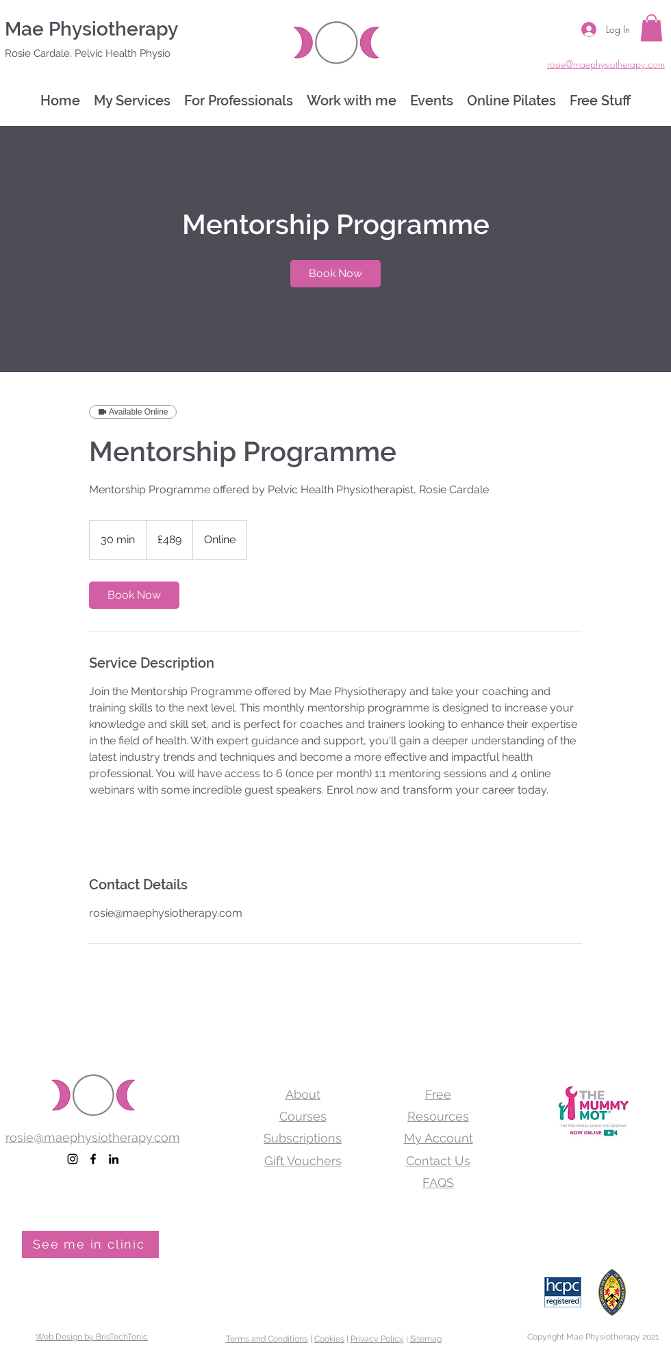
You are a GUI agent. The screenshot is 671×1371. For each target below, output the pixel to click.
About (303, 1094)
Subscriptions (303, 1138)
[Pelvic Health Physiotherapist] (72, 1159)
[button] (651, 27)
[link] (335, 273)
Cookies (329, 1339)
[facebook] (93, 1159)
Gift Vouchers (303, 1160)
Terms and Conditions (267, 1339)
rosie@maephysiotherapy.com (92, 1137)
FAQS (438, 1182)
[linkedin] (114, 1159)
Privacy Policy (377, 1339)
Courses (303, 1116)
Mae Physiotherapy (91, 29)
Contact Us (438, 1160)
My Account (438, 1138)
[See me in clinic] (90, 1244)
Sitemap (426, 1339)
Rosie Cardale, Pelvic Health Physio (87, 53)
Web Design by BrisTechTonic (92, 1337)
